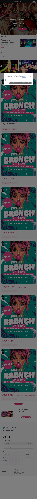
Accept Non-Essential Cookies (26, 82)
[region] (18, 79)
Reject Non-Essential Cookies (14, 82)
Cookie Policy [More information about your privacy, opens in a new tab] (24, 77)
